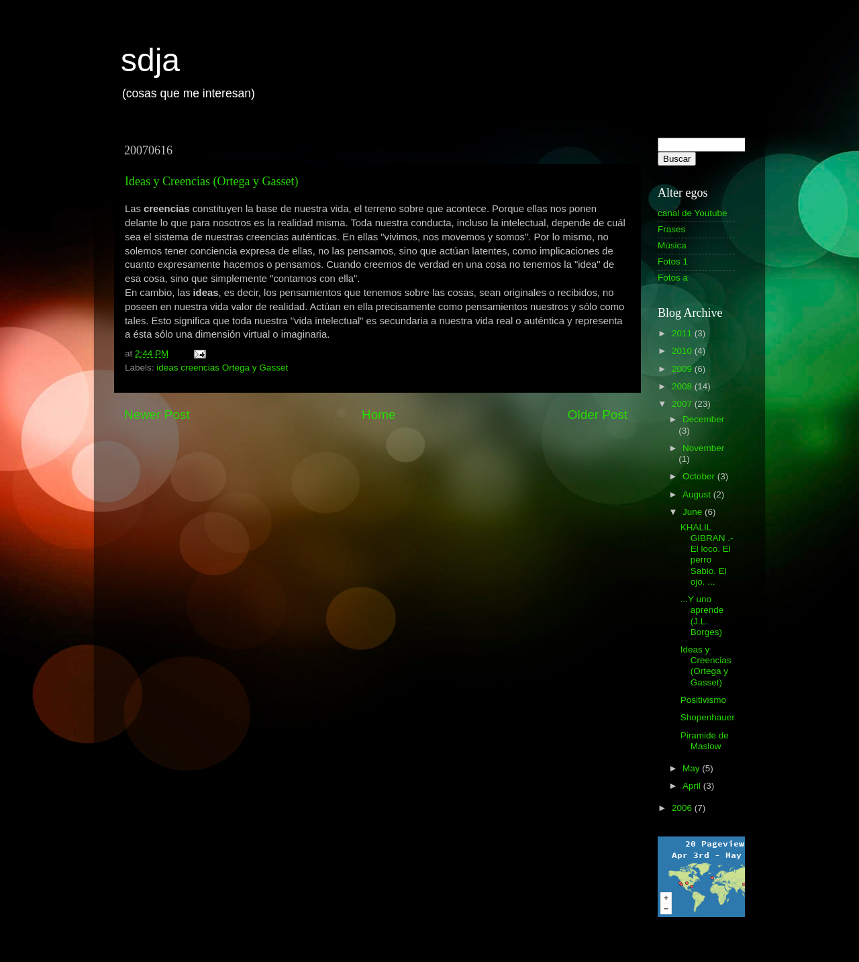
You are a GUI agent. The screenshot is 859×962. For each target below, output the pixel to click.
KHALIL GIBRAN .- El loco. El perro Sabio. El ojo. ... (707, 554)
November (703, 448)
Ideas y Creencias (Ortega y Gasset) (211, 181)
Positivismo (703, 700)
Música (672, 245)
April (693, 786)
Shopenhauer (707, 717)
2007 (683, 404)
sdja (150, 60)
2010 (683, 351)
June (694, 512)
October (700, 476)
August (698, 494)
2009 (683, 369)
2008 (683, 386)
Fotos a (673, 278)
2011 (683, 333)
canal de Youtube (692, 213)
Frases (671, 229)
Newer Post (157, 414)
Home (378, 414)
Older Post (597, 414)
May (692, 768)
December (703, 419)
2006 (683, 808)
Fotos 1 (673, 261)
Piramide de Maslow (704, 740)
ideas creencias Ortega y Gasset (222, 368)
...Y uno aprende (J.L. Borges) (702, 615)
